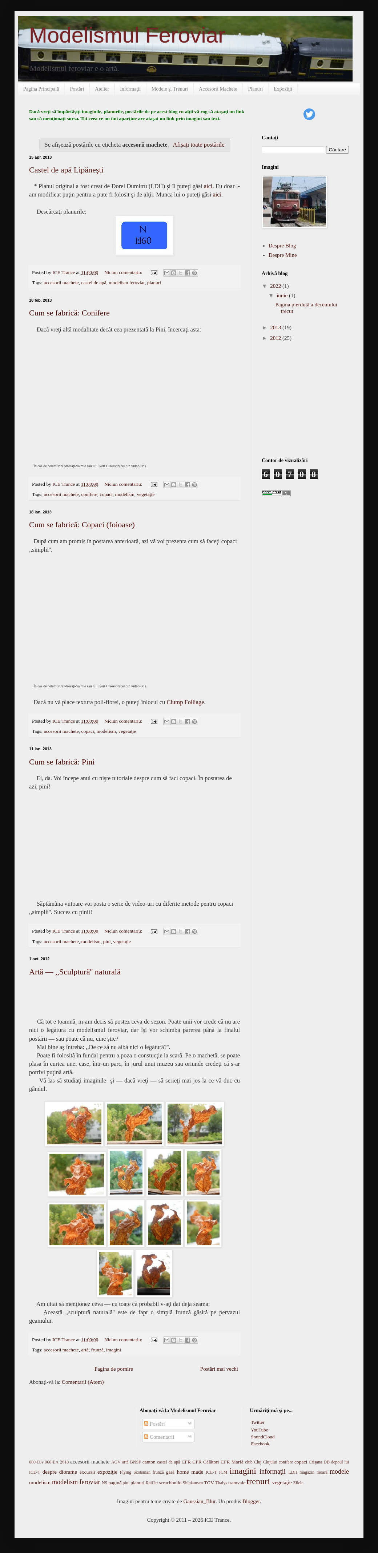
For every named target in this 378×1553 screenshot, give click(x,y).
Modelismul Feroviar (127, 35)
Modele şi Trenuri (170, 89)
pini (107, 941)
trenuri (258, 1481)
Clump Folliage (185, 702)
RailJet (152, 1482)
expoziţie (107, 1472)
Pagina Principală (41, 89)
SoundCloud (262, 1436)
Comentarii (159, 1437)
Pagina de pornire (113, 1369)
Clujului (270, 1462)
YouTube (259, 1430)
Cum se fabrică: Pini (61, 761)
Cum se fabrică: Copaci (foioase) (82, 524)
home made (190, 1472)
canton (149, 1462)
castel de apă (93, 282)
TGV (209, 1482)
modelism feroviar (127, 282)
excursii (87, 1472)
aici (208, 186)
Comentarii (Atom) (83, 1382)
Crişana (315, 1462)
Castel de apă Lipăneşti (66, 169)
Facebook (259, 1443)
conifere (89, 494)
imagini (113, 1350)
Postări (77, 89)
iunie (283, 295)
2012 (276, 338)
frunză (97, 1350)
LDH (292, 1472)
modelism (124, 494)
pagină (114, 1482)
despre (50, 1472)
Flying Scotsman (135, 1472)
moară (322, 1472)
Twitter (257, 1422)
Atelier (102, 89)
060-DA (36, 1462)
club (249, 1462)
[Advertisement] (307, 399)
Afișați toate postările (198, 144)
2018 (64, 1462)
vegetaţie (145, 494)
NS (104, 1482)
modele (339, 1471)
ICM (223, 1472)
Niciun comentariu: (124, 272)
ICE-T (211, 1472)
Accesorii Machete (218, 89)
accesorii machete (61, 282)
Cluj (258, 1462)
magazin (306, 1472)
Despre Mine (283, 255)
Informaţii (130, 89)
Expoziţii (283, 89)
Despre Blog (282, 246)
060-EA (52, 1462)
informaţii (273, 1471)
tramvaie (236, 1482)
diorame (68, 1472)
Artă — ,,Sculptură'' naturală (75, 971)
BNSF (135, 1462)
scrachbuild (170, 1482)
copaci (106, 494)
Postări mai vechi (219, 1369)
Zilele (298, 1482)
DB (326, 1462)
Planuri (255, 89)
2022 (276, 286)
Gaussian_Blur (200, 1501)
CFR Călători (205, 1462)
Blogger (251, 1501)
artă (85, 1350)
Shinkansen (193, 1482)
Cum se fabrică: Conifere (69, 312)
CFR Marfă (232, 1462)
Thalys (221, 1482)
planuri (154, 282)
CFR (186, 1462)
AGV (116, 1462)
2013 (276, 327)
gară (170, 1472)
